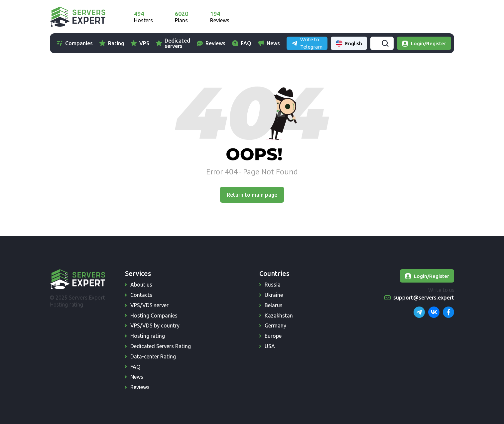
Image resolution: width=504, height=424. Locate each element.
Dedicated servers (177, 43)
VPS (144, 43)
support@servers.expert (423, 298)
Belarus (274, 305)
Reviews (233, 43)
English (436, 16)
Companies (79, 43)
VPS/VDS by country (155, 325)
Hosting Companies (154, 315)
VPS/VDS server (149, 305)
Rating (116, 43)
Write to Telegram (388, 16)
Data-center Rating (153, 356)
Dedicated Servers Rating (160, 346)
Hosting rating (147, 336)
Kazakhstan (279, 315)
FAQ (263, 43)
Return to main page (252, 195)
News (291, 43)
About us (141, 285)
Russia (273, 285)
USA (270, 346)
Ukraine (274, 295)
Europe (273, 336)
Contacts (141, 295)
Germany (275, 325)
